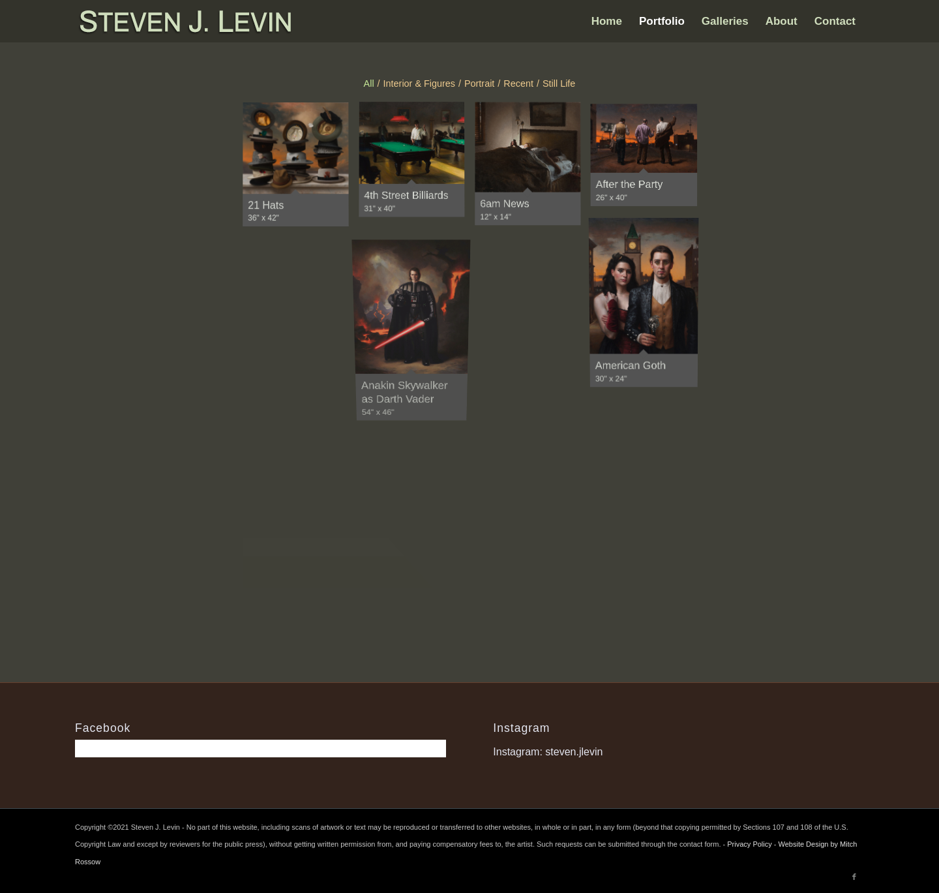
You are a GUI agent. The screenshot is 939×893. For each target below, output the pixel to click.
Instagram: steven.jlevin (548, 751)
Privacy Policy (749, 844)
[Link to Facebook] (854, 876)
